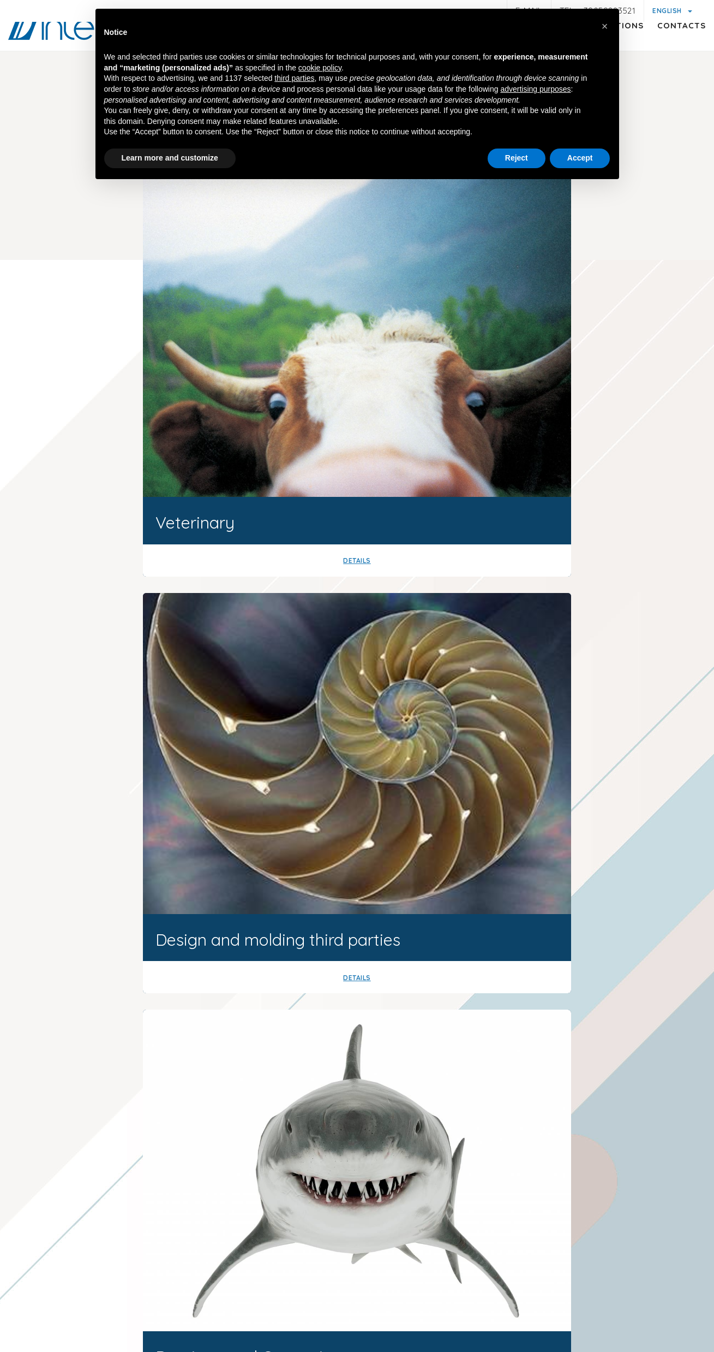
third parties (294, 79)
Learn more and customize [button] (170, 159)
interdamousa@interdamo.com (469, 1177)
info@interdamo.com (151, 1195)
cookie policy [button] (319, 69)
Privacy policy (172, 1299)
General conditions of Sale (506, 1301)
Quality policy (598, 1301)
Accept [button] (580, 159)
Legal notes (108, 1301)
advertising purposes (535, 90)
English (667, 11)
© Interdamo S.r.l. (313, 1266)
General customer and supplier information (294, 1301)
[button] (605, 26)
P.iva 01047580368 (396, 1266)
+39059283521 (257, 1195)
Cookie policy (416, 1287)
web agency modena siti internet (357, 1335)
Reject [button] (516, 159)
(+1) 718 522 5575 (603, 1177)
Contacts (670, 46)
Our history (450, 627)
